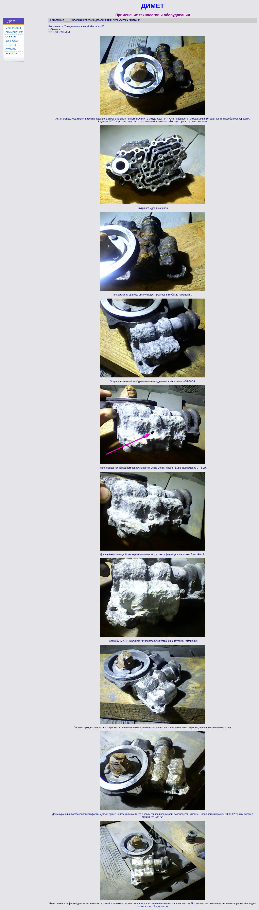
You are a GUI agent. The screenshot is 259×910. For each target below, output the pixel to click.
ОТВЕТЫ (10, 45)
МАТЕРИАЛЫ (13, 28)
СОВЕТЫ (10, 36)
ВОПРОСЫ (11, 40)
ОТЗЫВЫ (10, 49)
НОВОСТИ (11, 53)
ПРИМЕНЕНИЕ (14, 32)
